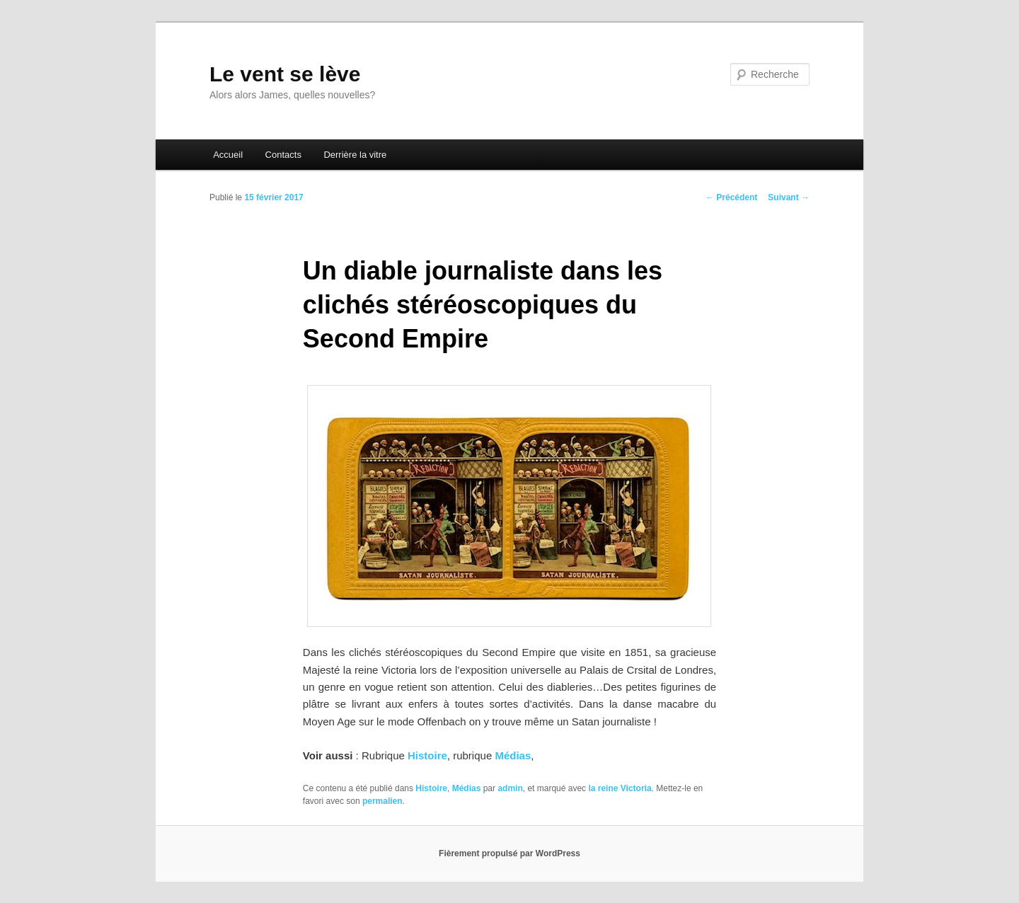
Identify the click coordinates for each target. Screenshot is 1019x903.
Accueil (228, 154)
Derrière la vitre (354, 154)
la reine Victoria (619, 788)
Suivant (789, 197)
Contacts (283, 154)
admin (509, 788)
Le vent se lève (284, 74)
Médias (513, 755)
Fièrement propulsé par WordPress (509, 853)
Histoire (427, 755)
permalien (382, 801)
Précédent (731, 197)
